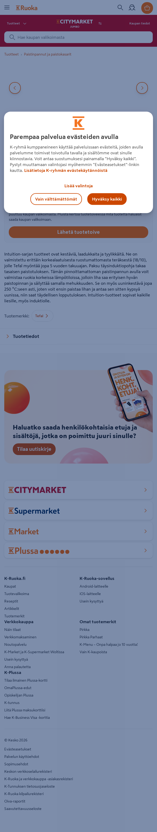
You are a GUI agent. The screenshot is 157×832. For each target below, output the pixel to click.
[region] (78, 162)
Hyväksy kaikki (107, 199)
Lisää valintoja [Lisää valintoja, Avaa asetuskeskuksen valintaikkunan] (78, 186)
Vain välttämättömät (56, 199)
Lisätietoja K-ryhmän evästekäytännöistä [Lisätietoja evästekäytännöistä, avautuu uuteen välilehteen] (66, 170)
